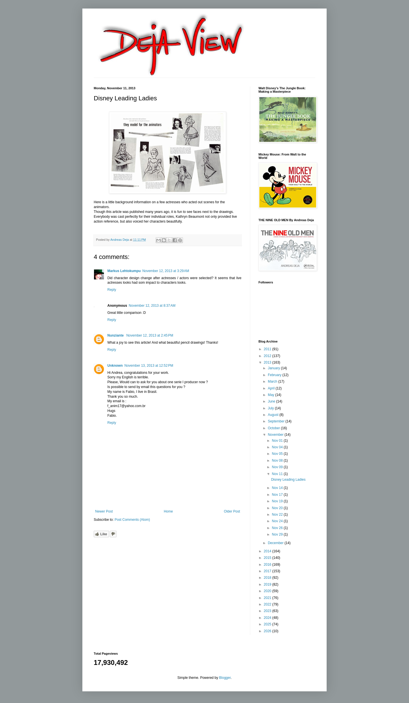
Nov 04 (277, 447)
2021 (268, 598)
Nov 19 (277, 501)
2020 (268, 591)
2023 (268, 611)
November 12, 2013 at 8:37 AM (152, 306)
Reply (111, 290)
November (276, 435)
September (276, 421)
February (275, 375)
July (271, 408)
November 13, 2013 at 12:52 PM (148, 366)
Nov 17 (277, 495)
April (272, 388)
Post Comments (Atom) (132, 520)
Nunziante (116, 335)
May (271, 395)
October (274, 428)
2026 (268, 631)
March (273, 381)
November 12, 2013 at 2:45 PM (149, 335)
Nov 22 (277, 515)
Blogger (225, 678)
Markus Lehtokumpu (124, 271)
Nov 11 (277, 474)
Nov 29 (277, 534)
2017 (268, 571)
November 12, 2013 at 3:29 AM (165, 271)
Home (168, 511)
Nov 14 (277, 488)
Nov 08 (277, 461)
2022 (268, 604)
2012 (268, 356)
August (273, 415)
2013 (268, 362)
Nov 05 (277, 454)
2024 (268, 618)
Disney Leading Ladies (288, 480)
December (276, 543)
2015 (268, 558)
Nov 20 (277, 508)
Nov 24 (277, 521)
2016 (268, 565)
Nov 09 (277, 467)
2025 (268, 624)
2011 (268, 349)
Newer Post (104, 511)
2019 (268, 584)
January (274, 368)
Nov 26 (277, 528)
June (272, 401)
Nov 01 (277, 441)
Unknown (115, 366)
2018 (268, 578)
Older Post (232, 511)
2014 (268, 551)
